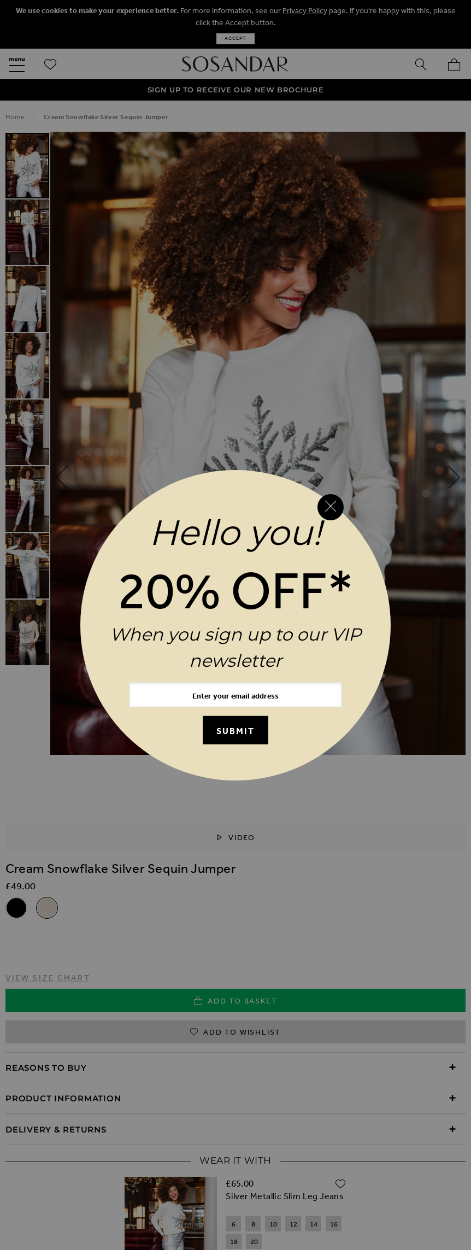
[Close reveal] (330, 507)
